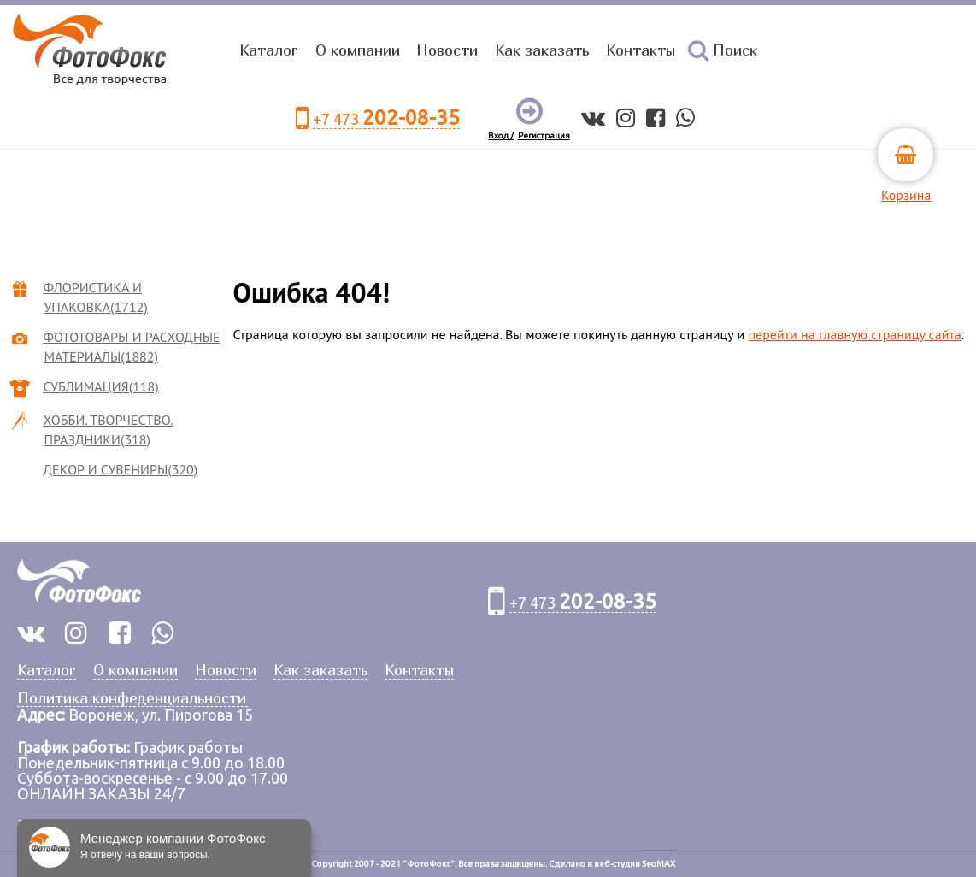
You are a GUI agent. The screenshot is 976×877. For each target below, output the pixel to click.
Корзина (906, 194)
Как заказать (542, 50)
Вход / (501, 135)
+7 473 (386, 118)
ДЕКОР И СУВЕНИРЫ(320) (120, 469)
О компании (357, 50)
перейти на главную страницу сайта (855, 334)
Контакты (640, 50)
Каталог (268, 50)
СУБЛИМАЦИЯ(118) (101, 386)
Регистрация (544, 135)
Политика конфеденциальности (131, 699)
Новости (447, 50)
